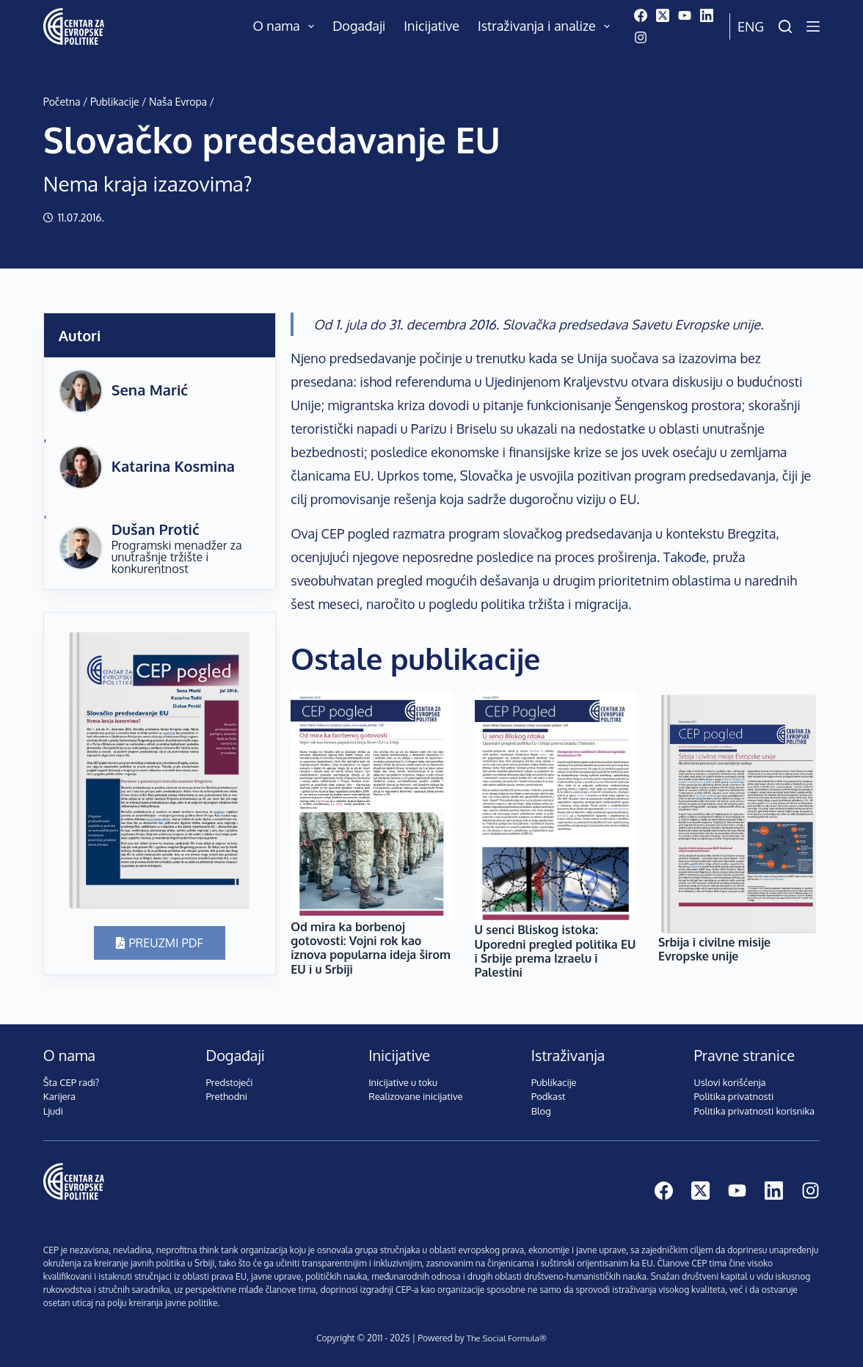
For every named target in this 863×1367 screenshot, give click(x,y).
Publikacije (114, 101)
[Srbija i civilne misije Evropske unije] (739, 813)
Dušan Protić (156, 529)
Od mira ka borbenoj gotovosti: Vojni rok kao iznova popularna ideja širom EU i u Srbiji (371, 948)
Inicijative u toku (402, 1082)
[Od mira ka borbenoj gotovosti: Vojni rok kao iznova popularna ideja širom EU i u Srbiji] (371, 805)
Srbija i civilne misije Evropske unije (714, 949)
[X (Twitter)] (662, 15)
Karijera (59, 1096)
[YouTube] (684, 15)
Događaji (358, 26)
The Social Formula (502, 1338)
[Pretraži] (785, 26)
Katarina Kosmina (173, 465)
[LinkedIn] (706, 15)
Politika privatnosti (734, 1096)
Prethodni (226, 1096)
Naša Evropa (178, 101)
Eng (751, 26)
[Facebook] (640, 15)
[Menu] (813, 26)
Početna (62, 101)
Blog (541, 1111)
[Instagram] (640, 37)
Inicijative (431, 26)
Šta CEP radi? (71, 1082)
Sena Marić (150, 389)
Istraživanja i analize (547, 26)
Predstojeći (228, 1082)
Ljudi (53, 1111)
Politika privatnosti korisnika (754, 1111)
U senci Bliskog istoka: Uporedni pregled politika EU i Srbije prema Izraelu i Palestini (555, 951)
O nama (287, 26)
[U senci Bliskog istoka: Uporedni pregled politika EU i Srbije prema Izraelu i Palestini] (555, 807)
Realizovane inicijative (415, 1096)
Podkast (548, 1096)
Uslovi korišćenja (730, 1082)
